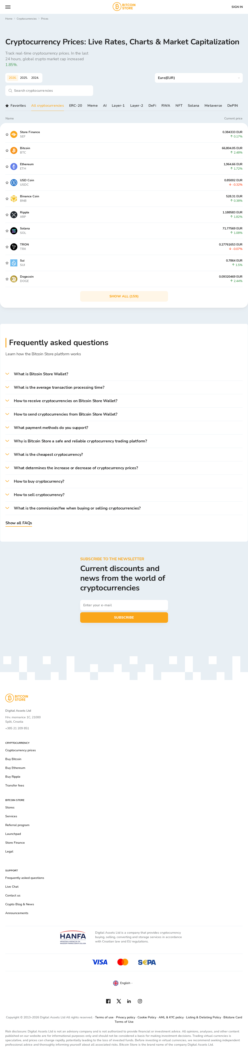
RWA (165, 105)
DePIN (232, 105)
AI (105, 105)
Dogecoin (27, 277)
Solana (193, 105)
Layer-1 (118, 105)
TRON (24, 244)
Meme (92, 105)
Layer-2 (136, 105)
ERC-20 (75, 105)
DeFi (152, 105)
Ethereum (27, 164)
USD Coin (27, 180)
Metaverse (213, 105)
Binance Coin (29, 196)
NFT (179, 105)
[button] (124, 374)
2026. (12, 78)
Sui (22, 260)
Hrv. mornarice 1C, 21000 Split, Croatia (23, 719)
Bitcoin (25, 148)
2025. (24, 78)
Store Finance (30, 132)
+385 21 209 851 (17, 728)
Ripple (24, 212)
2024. (35, 78)
